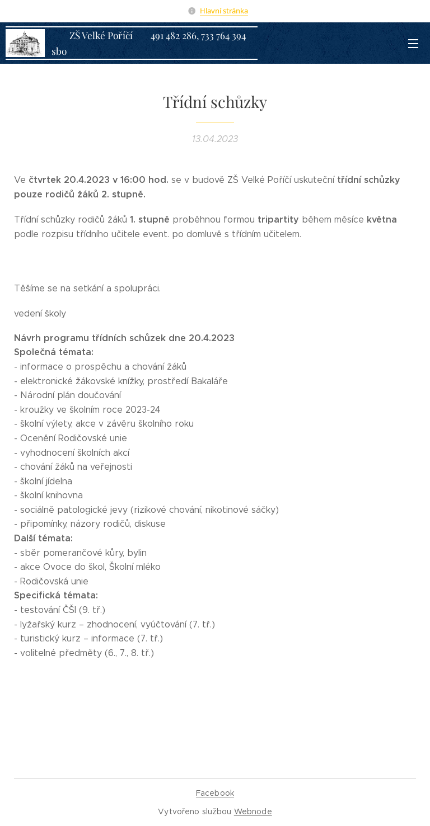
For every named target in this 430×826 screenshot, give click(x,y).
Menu (413, 43)
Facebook (215, 793)
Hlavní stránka (224, 11)
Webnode (253, 811)
